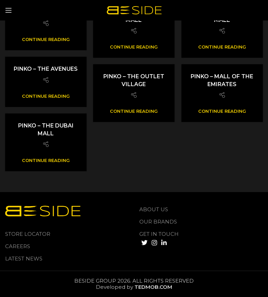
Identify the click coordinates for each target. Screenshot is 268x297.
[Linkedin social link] (164, 243)
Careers (17, 246)
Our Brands (158, 221)
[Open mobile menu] (8, 10)
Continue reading (46, 39)
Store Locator (27, 234)
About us (153, 209)
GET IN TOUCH (159, 234)
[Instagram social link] (154, 243)
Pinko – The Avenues (46, 69)
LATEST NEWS (23, 258)
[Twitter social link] (144, 243)
